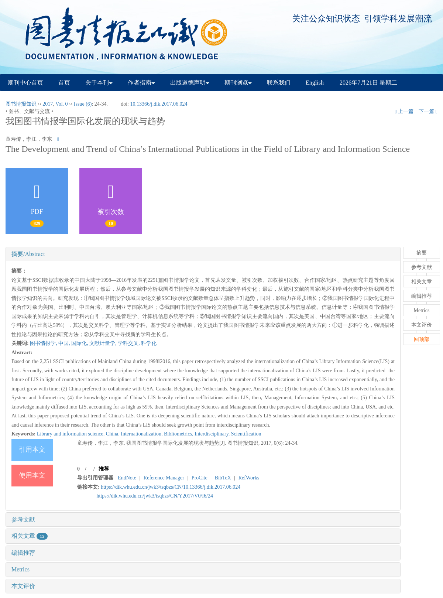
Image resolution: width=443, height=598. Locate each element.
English (315, 82)
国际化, (80, 343)
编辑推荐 (23, 553)
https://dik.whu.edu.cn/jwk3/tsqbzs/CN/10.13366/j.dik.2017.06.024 (170, 487)
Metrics (20, 569)
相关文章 (29, 536)
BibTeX (223, 478)
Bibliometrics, (179, 434)
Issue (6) (83, 104)
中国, (64, 343)
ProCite (199, 478)
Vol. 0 (61, 104)
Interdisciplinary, (213, 434)
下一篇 (428, 111)
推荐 (104, 469)
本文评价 (23, 586)
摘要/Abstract (28, 254)
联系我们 (279, 82)
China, (113, 434)
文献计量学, (103, 343)
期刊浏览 (238, 82)
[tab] (203, 254)
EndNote (127, 478)
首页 (64, 82)
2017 (47, 104)
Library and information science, (71, 434)
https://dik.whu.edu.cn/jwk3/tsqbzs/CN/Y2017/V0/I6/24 (155, 496)
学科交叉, (129, 343)
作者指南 (141, 82)
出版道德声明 (189, 82)
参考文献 (23, 519)
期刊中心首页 (25, 82)
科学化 (149, 343)
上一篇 (404, 111)
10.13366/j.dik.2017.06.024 (158, 104)
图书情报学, (44, 343)
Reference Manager (164, 478)
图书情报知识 (21, 104)
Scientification (246, 434)
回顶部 (421, 339)
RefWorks (248, 478)
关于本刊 (99, 82)
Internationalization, (142, 434)
